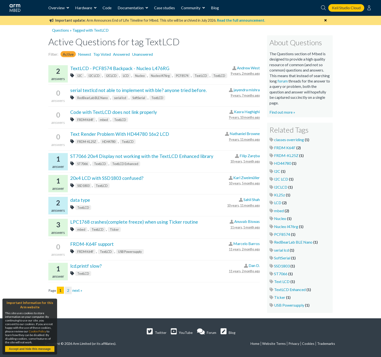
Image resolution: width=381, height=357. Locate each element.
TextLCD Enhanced (125, 164)
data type (80, 200)
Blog (215, 7)
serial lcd (120, 98)
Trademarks (326, 343)
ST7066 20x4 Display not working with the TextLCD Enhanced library (141, 156)
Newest (84, 54)
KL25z (279, 194)
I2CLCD (111, 76)
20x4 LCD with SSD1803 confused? (106, 178)
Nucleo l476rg (160, 76)
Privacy (293, 343)
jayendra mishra (247, 89)
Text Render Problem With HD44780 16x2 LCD (119, 134)
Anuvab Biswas (247, 221)
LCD (126, 76)
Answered (121, 54)
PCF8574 (182, 76)
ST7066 (82, 164)
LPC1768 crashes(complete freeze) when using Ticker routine (134, 222)
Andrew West (248, 67)
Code (107, 7)
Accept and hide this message (30, 349)
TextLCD (219, 76)
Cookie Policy (37, 331)
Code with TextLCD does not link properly (113, 112)
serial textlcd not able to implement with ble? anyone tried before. (138, 90)
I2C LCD (94, 76)
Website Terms (274, 343)
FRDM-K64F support (92, 244)
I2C (79, 76)
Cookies (308, 343)
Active (68, 54)
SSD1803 (83, 186)
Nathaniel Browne (245, 133)
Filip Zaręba (250, 155)
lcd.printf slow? (86, 266)
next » (77, 290)
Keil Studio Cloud (346, 7)
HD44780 (108, 142)
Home (255, 343)
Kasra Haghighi (247, 111)
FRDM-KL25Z (86, 142)
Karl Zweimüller (246, 177)
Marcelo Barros (246, 243)
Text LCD (201, 76)
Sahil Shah (251, 199)
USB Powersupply (130, 252)
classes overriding (289, 139)
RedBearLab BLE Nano (92, 98)
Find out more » (282, 112)
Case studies (164, 7)
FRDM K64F (85, 120)
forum (282, 81)
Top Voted (102, 54)
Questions (60, 30)
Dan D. (254, 265)
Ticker (114, 229)
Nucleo (140, 76)
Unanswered (142, 54)
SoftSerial (138, 98)
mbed (104, 120)
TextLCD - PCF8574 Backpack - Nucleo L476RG (119, 68)
